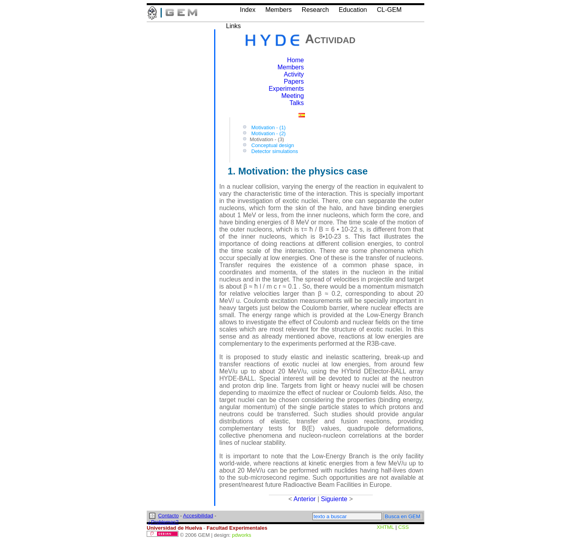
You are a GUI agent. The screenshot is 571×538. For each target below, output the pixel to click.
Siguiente (334, 499)
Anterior (304, 499)
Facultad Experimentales (237, 528)
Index (247, 9)
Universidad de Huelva (174, 528)
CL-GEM (389, 9)
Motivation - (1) (268, 127)
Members (278, 9)
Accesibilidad (198, 516)
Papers (294, 81)
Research (315, 9)
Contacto (168, 516)
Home (295, 60)
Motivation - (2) (268, 133)
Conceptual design (272, 145)
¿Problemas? (163, 522)
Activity (294, 74)
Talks (296, 103)
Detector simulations (274, 151)
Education (353, 9)
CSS (403, 527)
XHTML (385, 527)
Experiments (286, 88)
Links (233, 26)
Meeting (292, 95)
